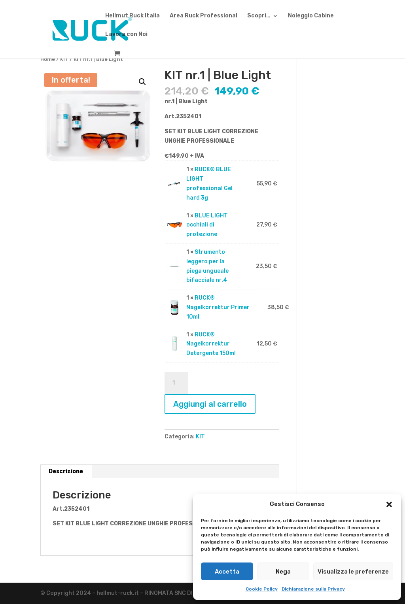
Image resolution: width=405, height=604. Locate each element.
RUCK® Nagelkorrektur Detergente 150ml (211, 344)
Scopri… (258, 16)
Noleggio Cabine (311, 16)
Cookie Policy (262, 589)
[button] (389, 504)
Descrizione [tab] (66, 471)
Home (47, 59)
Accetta (227, 571)
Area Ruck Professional (203, 16)
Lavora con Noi (126, 35)
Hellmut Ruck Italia (132, 16)
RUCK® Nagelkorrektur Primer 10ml (218, 307)
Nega (283, 571)
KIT (64, 59)
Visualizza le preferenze (353, 571)
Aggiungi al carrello (210, 404)
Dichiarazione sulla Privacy (313, 589)
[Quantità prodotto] (176, 383)
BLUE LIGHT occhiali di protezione (207, 225)
